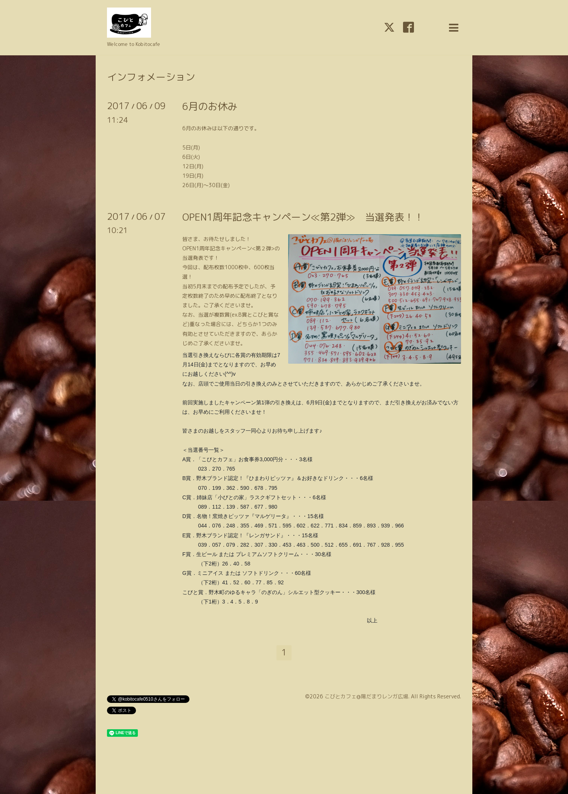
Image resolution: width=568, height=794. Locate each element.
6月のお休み (209, 106)
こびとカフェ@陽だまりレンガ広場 (366, 696)
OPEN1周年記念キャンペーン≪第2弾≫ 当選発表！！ (303, 217)
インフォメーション (151, 77)
